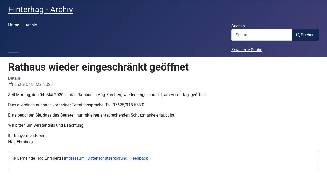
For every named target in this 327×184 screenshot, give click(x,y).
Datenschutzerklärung (107, 158)
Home (13, 24)
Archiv (31, 24)
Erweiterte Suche (246, 49)
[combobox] (261, 35)
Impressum (74, 158)
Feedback (139, 158)
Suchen (238, 26)
